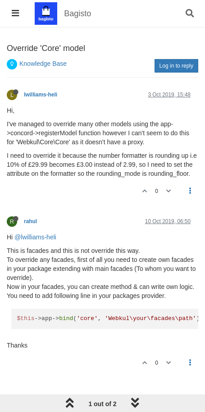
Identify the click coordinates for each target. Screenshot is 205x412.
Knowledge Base (43, 63)
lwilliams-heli (40, 95)
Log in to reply (176, 66)
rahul (30, 221)
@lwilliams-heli (35, 237)
